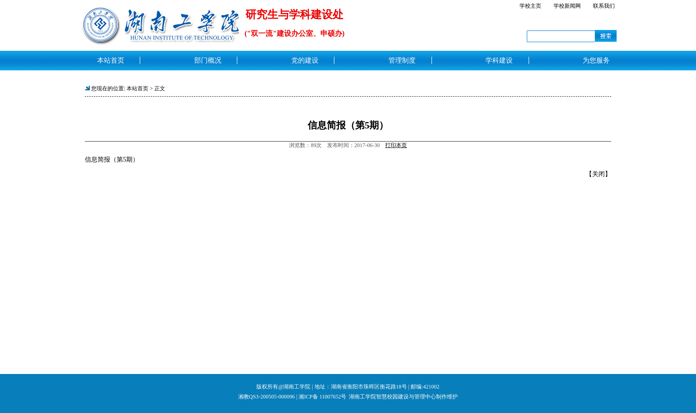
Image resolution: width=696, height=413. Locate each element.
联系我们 (604, 6)
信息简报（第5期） (112, 159)
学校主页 (530, 6)
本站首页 (137, 88)
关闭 (598, 174)
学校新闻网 (567, 6)
